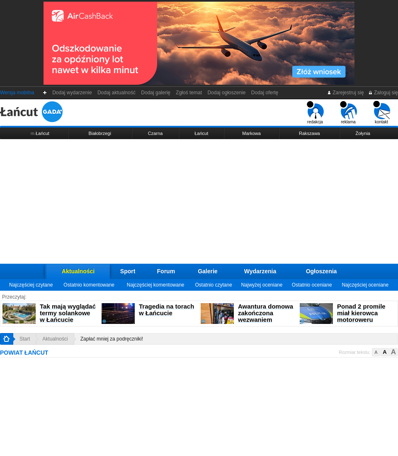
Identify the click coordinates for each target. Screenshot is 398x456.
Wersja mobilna (17, 93)
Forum (166, 271)
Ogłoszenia (321, 271)
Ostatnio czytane (213, 285)
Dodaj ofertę (264, 93)
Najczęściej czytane (31, 285)
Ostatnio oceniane (312, 285)
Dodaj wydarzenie (72, 93)
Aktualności (78, 271)
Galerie (207, 271)
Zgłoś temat (189, 93)
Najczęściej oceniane (365, 285)
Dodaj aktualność (116, 93)
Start (24, 339)
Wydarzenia (260, 271)
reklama (348, 112)
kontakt (381, 112)
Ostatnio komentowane (88, 285)
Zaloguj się (383, 93)
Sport (128, 271)
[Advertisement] (199, 201)
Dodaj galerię (155, 93)
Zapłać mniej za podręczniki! (111, 339)
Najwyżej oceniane (261, 285)
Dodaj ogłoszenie (226, 93)
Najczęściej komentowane (155, 285)
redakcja (315, 112)
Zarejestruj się (345, 93)
